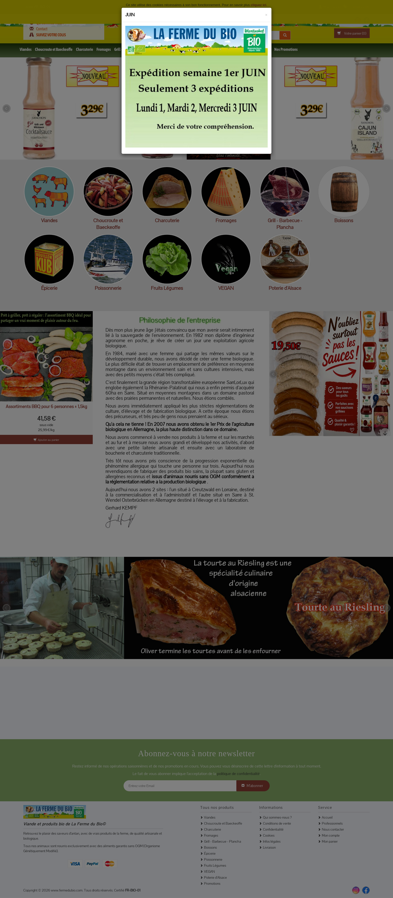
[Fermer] (266, 14)
